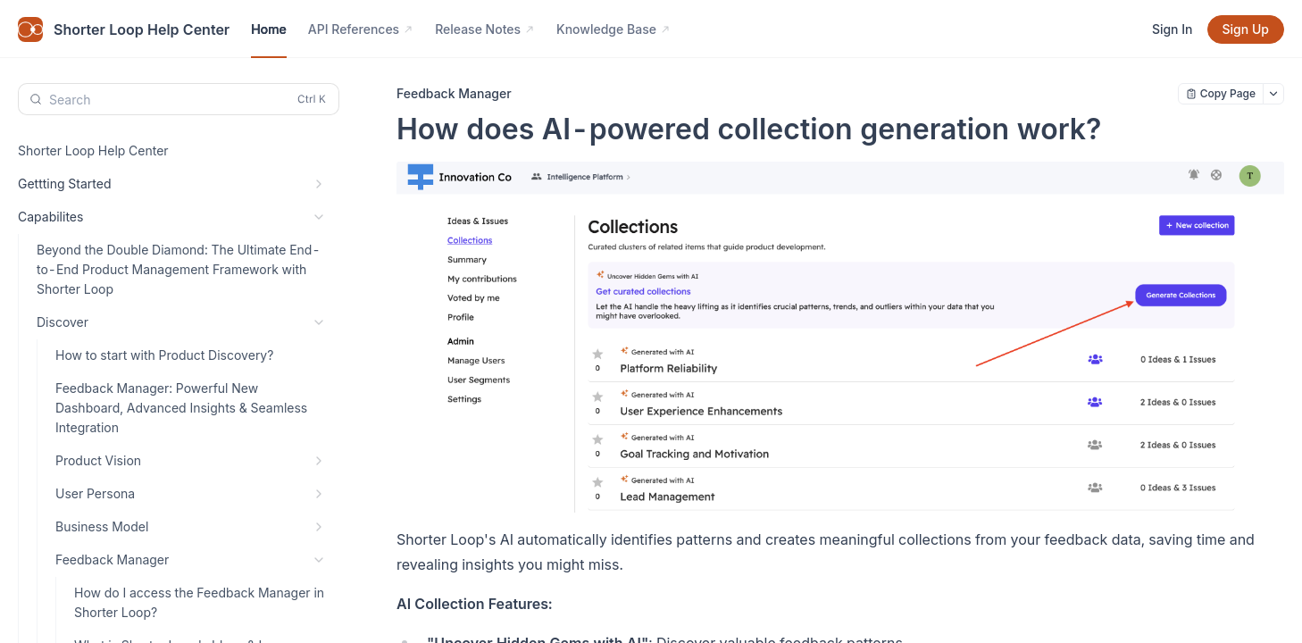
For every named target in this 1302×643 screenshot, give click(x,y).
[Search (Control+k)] (178, 99)
